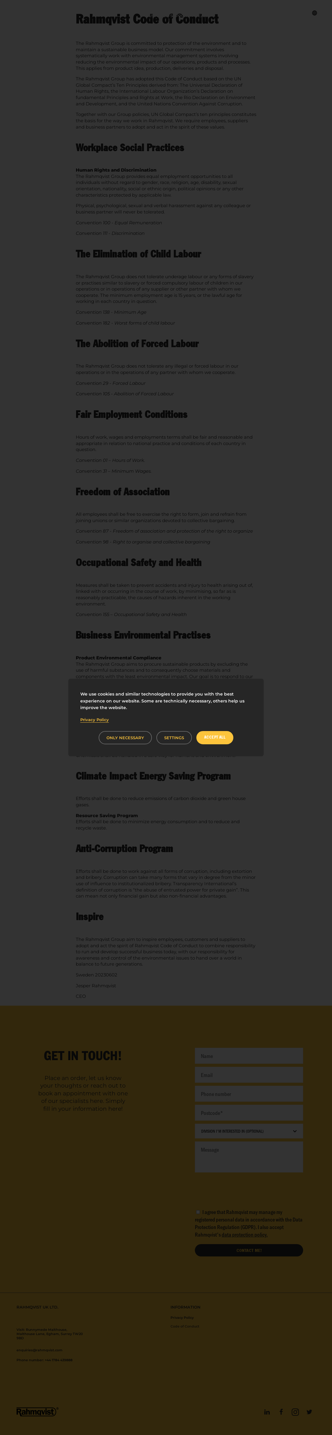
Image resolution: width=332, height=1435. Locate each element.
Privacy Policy (94, 719)
